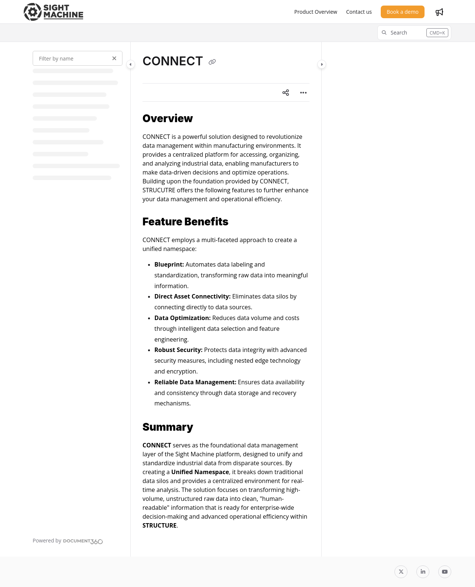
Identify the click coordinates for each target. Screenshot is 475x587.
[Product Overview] (315, 12)
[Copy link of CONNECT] (212, 62)
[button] (414, 32)
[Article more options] (303, 92)
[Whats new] (439, 12)
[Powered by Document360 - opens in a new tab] (68, 541)
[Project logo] (53, 12)
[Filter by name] (77, 58)
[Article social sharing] (286, 92)
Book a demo (403, 11)
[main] (226, 299)
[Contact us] (359, 12)
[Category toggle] (130, 64)
